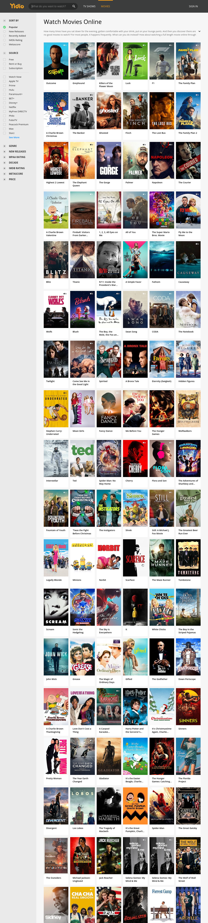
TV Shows (89, 6)
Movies (105, 6)
